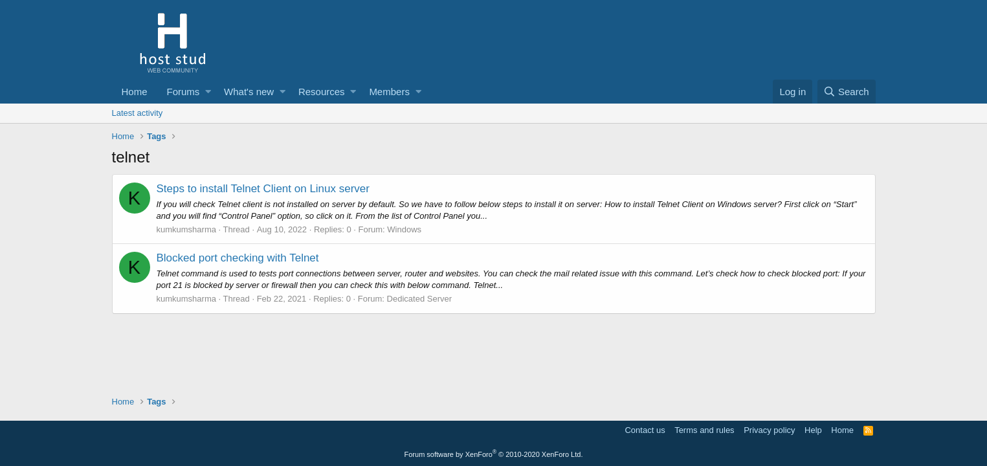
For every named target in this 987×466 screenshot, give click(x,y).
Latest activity (137, 113)
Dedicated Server (419, 299)
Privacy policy (769, 430)
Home (135, 91)
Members (389, 91)
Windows (404, 229)
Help (813, 430)
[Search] (846, 92)
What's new (249, 91)
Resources (321, 91)
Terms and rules (704, 430)
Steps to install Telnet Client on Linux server (263, 189)
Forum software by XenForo (494, 454)
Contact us (645, 430)
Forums (183, 91)
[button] (208, 92)
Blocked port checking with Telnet (238, 258)
